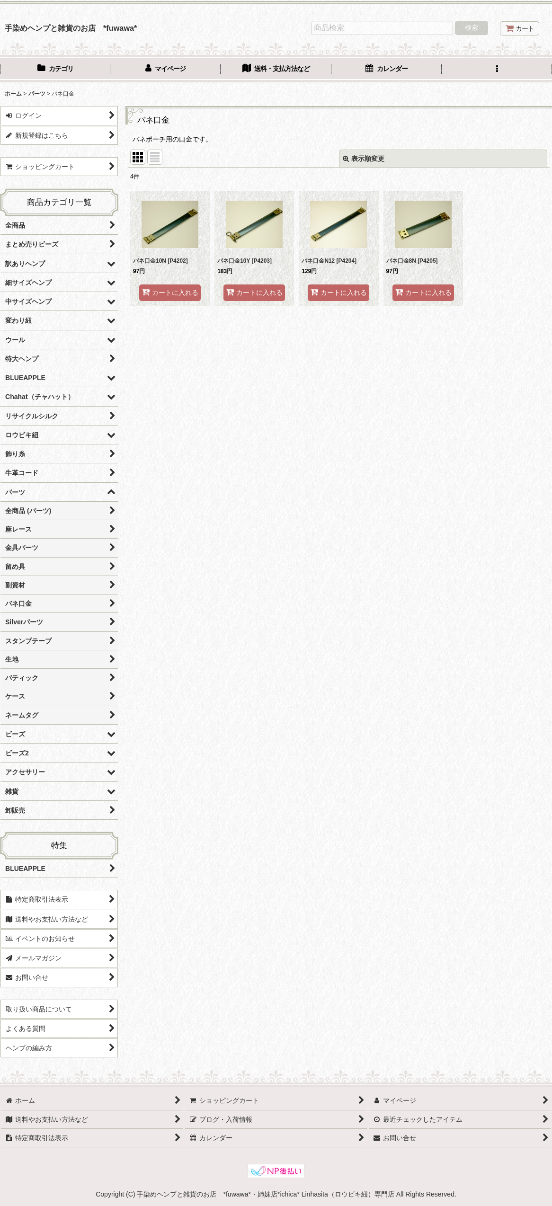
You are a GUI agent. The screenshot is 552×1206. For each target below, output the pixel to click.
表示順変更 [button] (363, 158)
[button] (497, 69)
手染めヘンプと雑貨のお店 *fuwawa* (71, 28)
